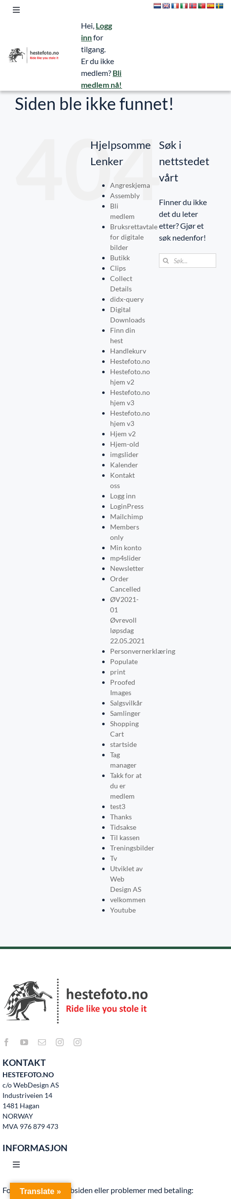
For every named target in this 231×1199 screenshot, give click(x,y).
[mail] (42, 1042)
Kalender (124, 464)
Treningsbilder (132, 848)
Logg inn (123, 496)
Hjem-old (124, 444)
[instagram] (60, 1042)
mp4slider (125, 558)
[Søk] (166, 260)
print (117, 672)
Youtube (123, 910)
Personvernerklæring (142, 651)
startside (123, 744)
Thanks (121, 816)
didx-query (127, 299)
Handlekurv (128, 351)
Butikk (120, 257)
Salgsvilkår (126, 703)
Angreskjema (130, 185)
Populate (124, 661)
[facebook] (6, 1042)
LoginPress (127, 506)
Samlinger (125, 713)
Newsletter (127, 568)
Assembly (125, 195)
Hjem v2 (123, 433)
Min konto (126, 547)
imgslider (124, 454)
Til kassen (125, 837)
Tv (113, 858)
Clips (118, 268)
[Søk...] (187, 260)
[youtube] (24, 1042)
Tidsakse (123, 827)
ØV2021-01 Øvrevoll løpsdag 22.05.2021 (127, 620)
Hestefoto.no (130, 361)
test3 (117, 806)
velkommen (128, 899)
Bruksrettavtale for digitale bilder (133, 236)
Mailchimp (126, 516)
